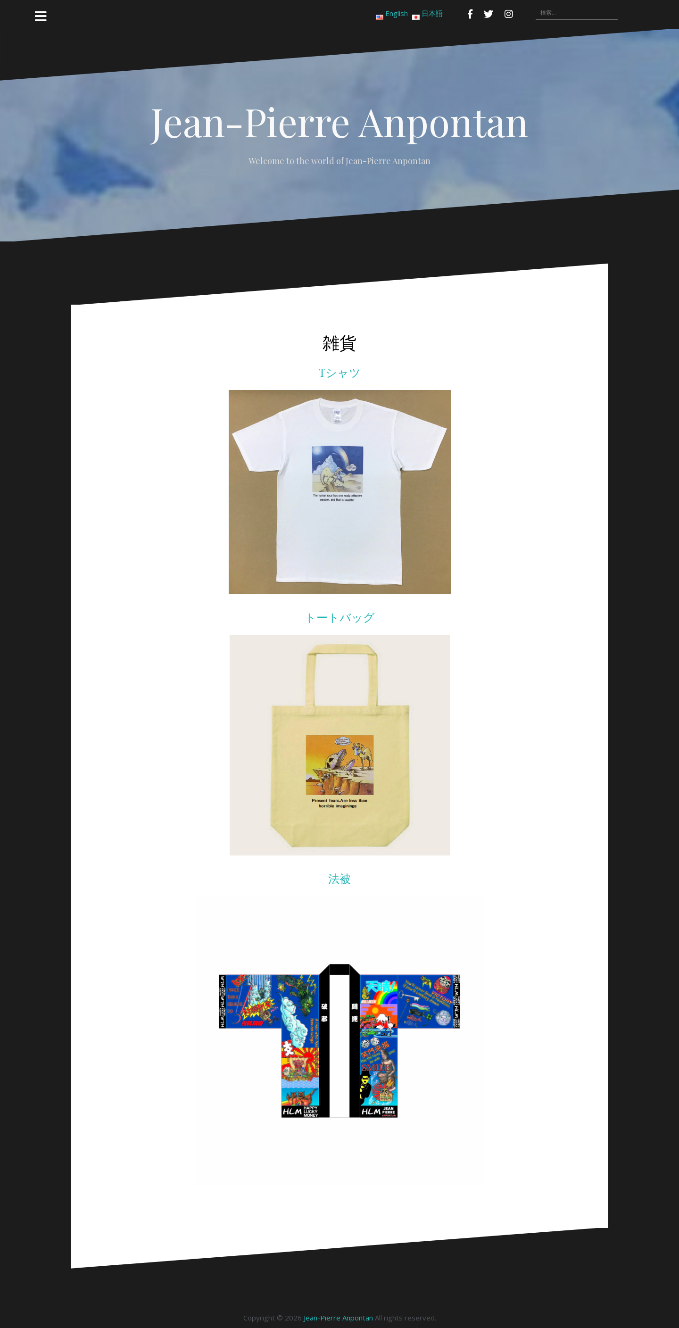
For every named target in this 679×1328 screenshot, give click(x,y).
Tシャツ (340, 372)
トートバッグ (340, 616)
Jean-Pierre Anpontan (339, 121)
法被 (339, 878)
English (396, 13)
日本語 (432, 13)
